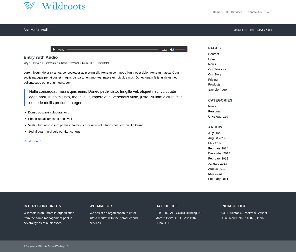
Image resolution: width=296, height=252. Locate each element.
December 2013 (219, 153)
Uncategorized (218, 116)
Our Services (217, 69)
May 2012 (215, 173)
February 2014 (218, 148)
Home (212, 59)
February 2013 (218, 158)
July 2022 (214, 133)
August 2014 (216, 138)
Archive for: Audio (36, 29)
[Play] (54, 49)
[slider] (112, 49)
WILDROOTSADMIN (97, 63)
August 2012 (216, 168)
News (64, 63)
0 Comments (49, 63)
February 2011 (218, 178)
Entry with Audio (41, 57)
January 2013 (217, 163)
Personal (74, 63)
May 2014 (215, 143)
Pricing (213, 79)
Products (214, 84)
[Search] (268, 12)
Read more (33, 141)
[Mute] (172, 49)
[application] (119, 49)
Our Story (214, 74)
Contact (213, 54)
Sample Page (217, 89)
